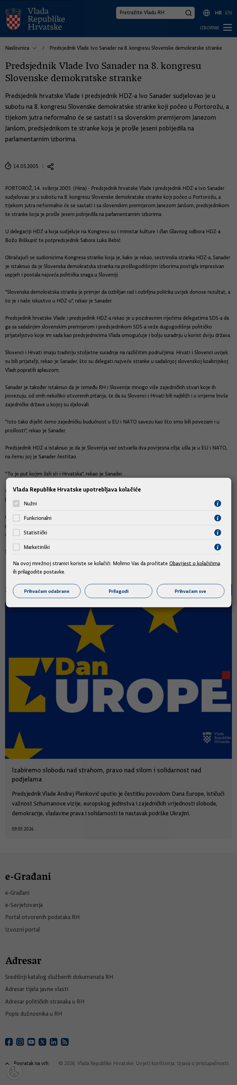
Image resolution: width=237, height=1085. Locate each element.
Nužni (30, 504)
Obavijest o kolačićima (194, 563)
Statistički (35, 533)
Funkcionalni (37, 518)
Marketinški (37, 547)
